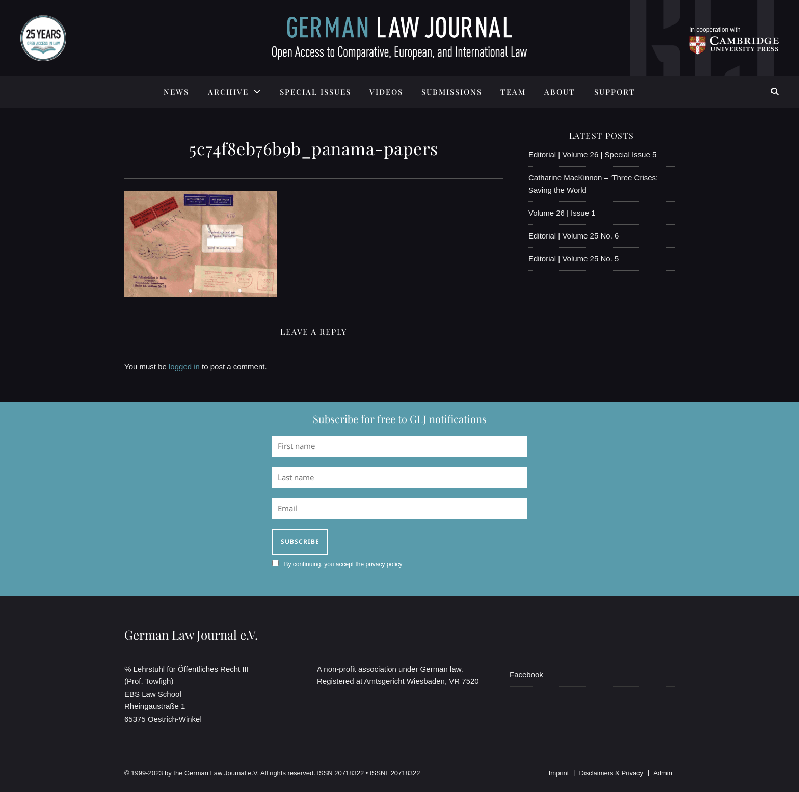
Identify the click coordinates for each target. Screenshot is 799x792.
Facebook (526, 674)
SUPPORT (614, 92)
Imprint (559, 773)
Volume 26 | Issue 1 (561, 212)
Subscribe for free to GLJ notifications (400, 419)
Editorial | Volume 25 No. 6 (573, 235)
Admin (662, 773)
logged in (184, 366)
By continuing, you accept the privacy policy (343, 564)
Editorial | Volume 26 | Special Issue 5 (592, 154)
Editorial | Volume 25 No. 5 (573, 258)
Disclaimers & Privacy (611, 773)
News (176, 92)
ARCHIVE (228, 92)
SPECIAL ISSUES (315, 92)
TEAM (513, 92)
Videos (386, 92)
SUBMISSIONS (451, 92)
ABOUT (559, 92)
